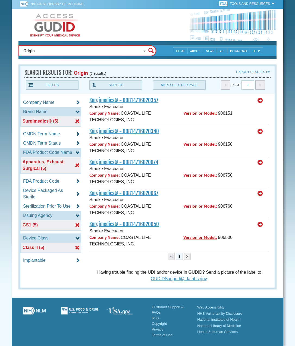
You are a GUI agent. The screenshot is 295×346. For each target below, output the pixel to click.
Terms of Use (162, 335)
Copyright (159, 324)
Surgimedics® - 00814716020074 (123, 162)
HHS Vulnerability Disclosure (219, 313)
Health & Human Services (217, 332)
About (195, 51)
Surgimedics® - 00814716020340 (124, 131)
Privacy (158, 329)
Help (256, 51)
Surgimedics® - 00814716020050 (124, 224)
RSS (155, 318)
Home (180, 51)
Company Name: (104, 113)
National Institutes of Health (218, 319)
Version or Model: (200, 113)
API (222, 51)
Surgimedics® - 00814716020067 (123, 193)
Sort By (116, 85)
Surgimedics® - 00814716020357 (123, 100)
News (210, 51)
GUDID (55, 25)
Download (238, 51)
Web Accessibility (210, 307)
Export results (250, 72)
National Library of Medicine (56, 4)
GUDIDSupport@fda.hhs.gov (178, 278)
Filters (52, 85)
